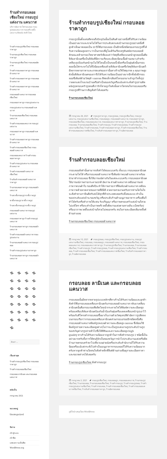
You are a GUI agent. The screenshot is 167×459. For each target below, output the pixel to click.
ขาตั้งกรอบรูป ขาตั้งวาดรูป (21, 200)
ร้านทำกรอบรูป (104, 124)
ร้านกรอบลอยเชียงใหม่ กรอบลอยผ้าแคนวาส (92, 221)
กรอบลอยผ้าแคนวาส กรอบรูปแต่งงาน (22, 212)
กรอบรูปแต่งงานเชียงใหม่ (87, 119)
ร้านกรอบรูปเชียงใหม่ (134, 121)
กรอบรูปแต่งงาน (127, 239)
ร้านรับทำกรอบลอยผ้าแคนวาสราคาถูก (23, 181)
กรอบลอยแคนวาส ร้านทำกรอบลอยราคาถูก (23, 157)
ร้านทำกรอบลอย (91, 127)
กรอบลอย (88, 242)
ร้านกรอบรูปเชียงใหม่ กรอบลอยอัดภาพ (24, 64)
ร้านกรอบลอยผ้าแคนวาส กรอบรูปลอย (24, 244)
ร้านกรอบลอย (128, 245)
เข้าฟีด (13, 438)
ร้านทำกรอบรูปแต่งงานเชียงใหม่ (122, 248)
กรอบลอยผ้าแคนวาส (119, 119)
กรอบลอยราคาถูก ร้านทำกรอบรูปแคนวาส (24, 220)
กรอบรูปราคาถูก (100, 116)
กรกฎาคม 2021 (16, 395)
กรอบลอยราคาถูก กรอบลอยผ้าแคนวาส (24, 133)
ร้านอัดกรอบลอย (126, 130)
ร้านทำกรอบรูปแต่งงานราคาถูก (23, 250)
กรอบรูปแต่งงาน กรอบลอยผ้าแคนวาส (23, 109)
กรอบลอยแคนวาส (93, 121)
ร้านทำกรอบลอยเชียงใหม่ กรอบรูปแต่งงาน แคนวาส (24, 17)
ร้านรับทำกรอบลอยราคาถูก (106, 130)
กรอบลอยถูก (104, 119)
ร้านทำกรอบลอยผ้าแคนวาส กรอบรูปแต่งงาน (24, 236)
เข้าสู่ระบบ (14, 433)
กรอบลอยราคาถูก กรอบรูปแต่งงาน (24, 102)
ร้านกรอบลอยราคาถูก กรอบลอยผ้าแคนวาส (24, 189)
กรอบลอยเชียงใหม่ (76, 121)
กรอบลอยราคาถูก (136, 119)
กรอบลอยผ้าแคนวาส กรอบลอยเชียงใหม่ (23, 96)
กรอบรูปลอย (113, 116)
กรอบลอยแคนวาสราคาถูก (113, 121)
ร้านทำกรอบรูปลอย (120, 124)
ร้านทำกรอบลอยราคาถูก (109, 127)
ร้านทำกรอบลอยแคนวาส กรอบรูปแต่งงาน (24, 125)
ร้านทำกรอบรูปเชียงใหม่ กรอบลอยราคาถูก (24, 48)
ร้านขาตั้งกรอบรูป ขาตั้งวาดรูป (23, 195)
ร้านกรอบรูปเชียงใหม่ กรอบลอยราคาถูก (23, 56)
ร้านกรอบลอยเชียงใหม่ (87, 124)
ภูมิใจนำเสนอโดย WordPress (82, 411)
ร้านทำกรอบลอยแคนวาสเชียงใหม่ (110, 251)
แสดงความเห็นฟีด (17, 442)
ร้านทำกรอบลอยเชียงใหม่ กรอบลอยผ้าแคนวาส (23, 149)
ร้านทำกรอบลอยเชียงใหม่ (20, 369)
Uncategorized (17, 414)
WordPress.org (17, 447)
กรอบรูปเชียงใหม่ (126, 116)
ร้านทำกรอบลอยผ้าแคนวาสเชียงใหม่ (21, 173)
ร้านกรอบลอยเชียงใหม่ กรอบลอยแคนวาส (23, 117)
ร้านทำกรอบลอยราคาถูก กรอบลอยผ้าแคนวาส (24, 72)
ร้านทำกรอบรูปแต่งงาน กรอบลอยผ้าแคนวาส (24, 165)
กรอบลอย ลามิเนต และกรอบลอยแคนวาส (105, 286)
